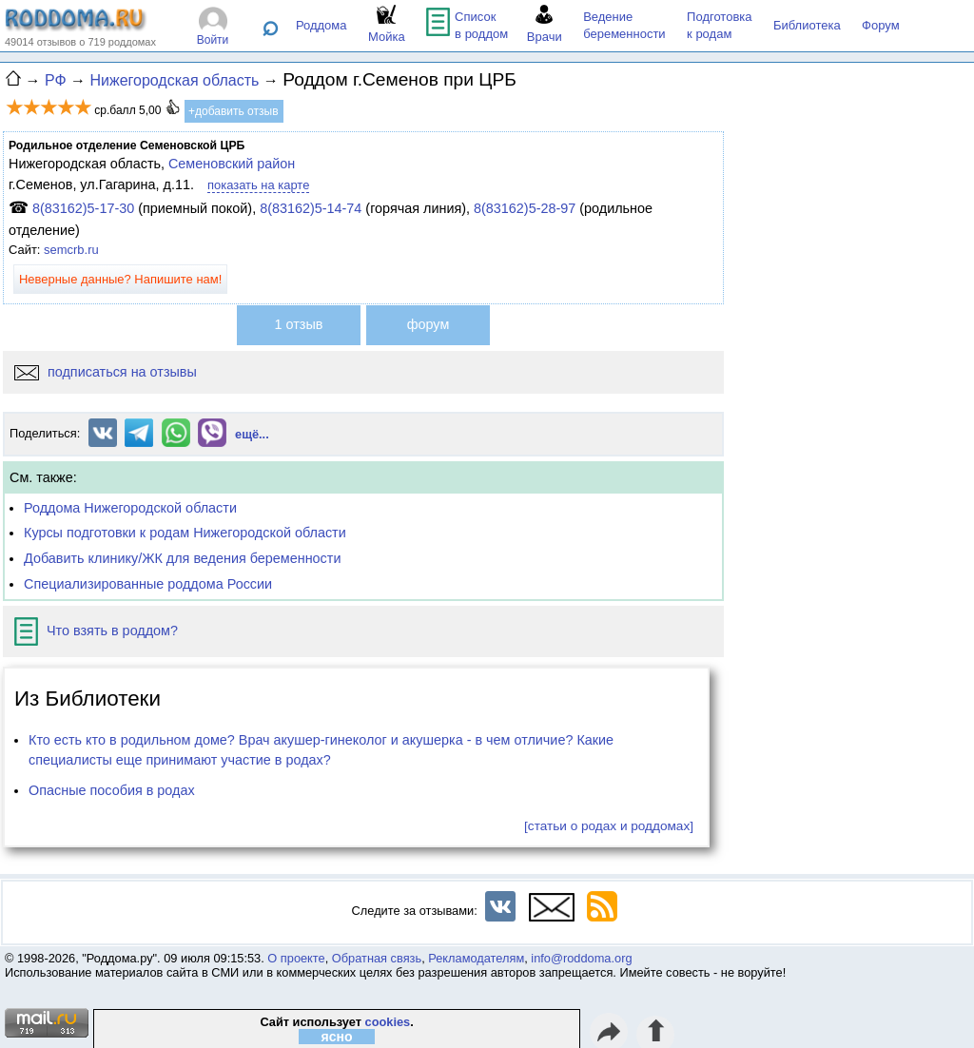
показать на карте (258, 185)
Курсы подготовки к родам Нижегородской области (185, 532)
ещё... (252, 434)
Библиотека (807, 25)
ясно (337, 1036)
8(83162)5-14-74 (310, 208)
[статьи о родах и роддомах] (608, 826)
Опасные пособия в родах (112, 790)
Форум (881, 25)
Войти (213, 40)
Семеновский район (231, 163)
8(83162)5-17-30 (83, 208)
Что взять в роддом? (96, 630)
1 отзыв (299, 324)
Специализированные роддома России (148, 584)
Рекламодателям (476, 958)
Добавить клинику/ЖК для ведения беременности (182, 558)
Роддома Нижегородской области (130, 507)
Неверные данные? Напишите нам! (120, 279)
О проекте (295, 958)
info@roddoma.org (581, 958)
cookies (388, 1022)
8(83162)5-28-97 (524, 208)
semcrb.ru (71, 250)
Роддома (321, 25)
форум (428, 324)
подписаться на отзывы (105, 371)
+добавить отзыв (233, 111)
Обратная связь (376, 958)
